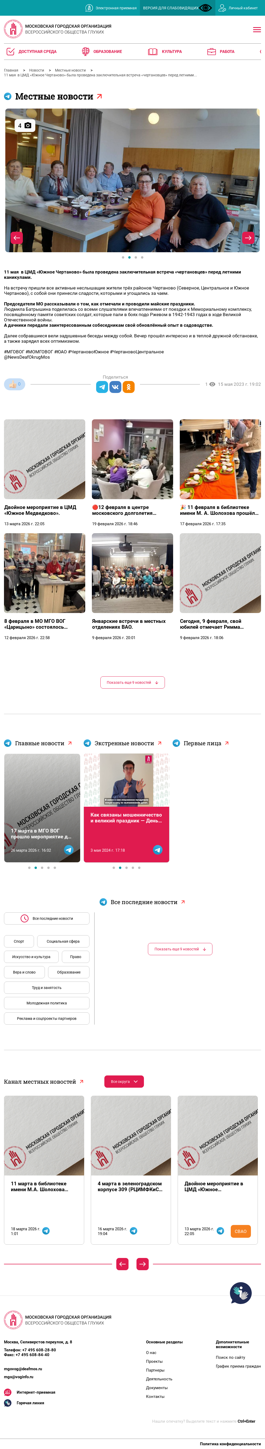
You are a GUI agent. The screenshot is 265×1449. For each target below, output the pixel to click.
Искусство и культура (31, 957)
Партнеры (155, 1370)
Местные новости (71, 70)
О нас (151, 1352)
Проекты (154, 1361)
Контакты (155, 1396)
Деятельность (159, 1379)
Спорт (19, 941)
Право (75, 957)
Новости (37, 70)
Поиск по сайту (230, 1357)
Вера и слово (24, 972)
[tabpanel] (132, 180)
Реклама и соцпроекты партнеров (46, 1018)
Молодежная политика (47, 1003)
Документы (157, 1387)
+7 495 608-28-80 (39, 1350)
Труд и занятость (47, 988)
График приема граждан (238, 1366)
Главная (11, 70)
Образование (68, 972)
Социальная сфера (63, 941)
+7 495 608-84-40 (32, 1354)
